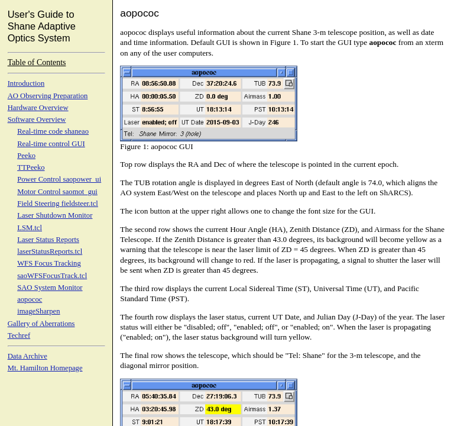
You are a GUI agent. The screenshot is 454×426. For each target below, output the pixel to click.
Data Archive (27, 356)
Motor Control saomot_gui (57, 192)
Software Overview (37, 119)
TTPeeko (30, 167)
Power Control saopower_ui (59, 179)
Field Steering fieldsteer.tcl (57, 203)
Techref (19, 335)
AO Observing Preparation (48, 96)
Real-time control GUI (51, 144)
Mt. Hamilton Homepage (45, 368)
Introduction (26, 83)
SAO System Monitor (49, 287)
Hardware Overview (38, 108)
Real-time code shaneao (53, 131)
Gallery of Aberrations (41, 324)
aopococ (29, 299)
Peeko (26, 155)
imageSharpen (38, 311)
